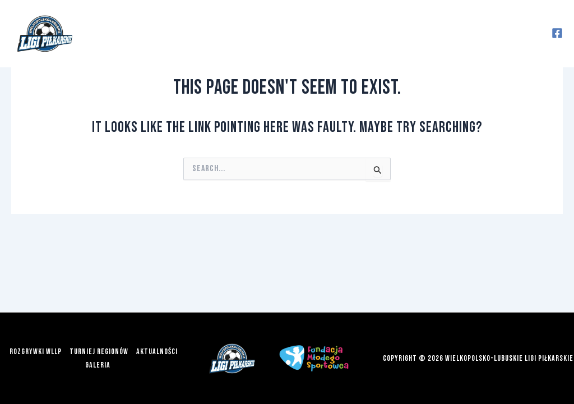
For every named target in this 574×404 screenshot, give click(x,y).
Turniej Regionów (285, 33)
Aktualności (376, 33)
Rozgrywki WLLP (178, 33)
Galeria (445, 33)
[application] (215, 33)
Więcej (507, 33)
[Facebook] (557, 33)
